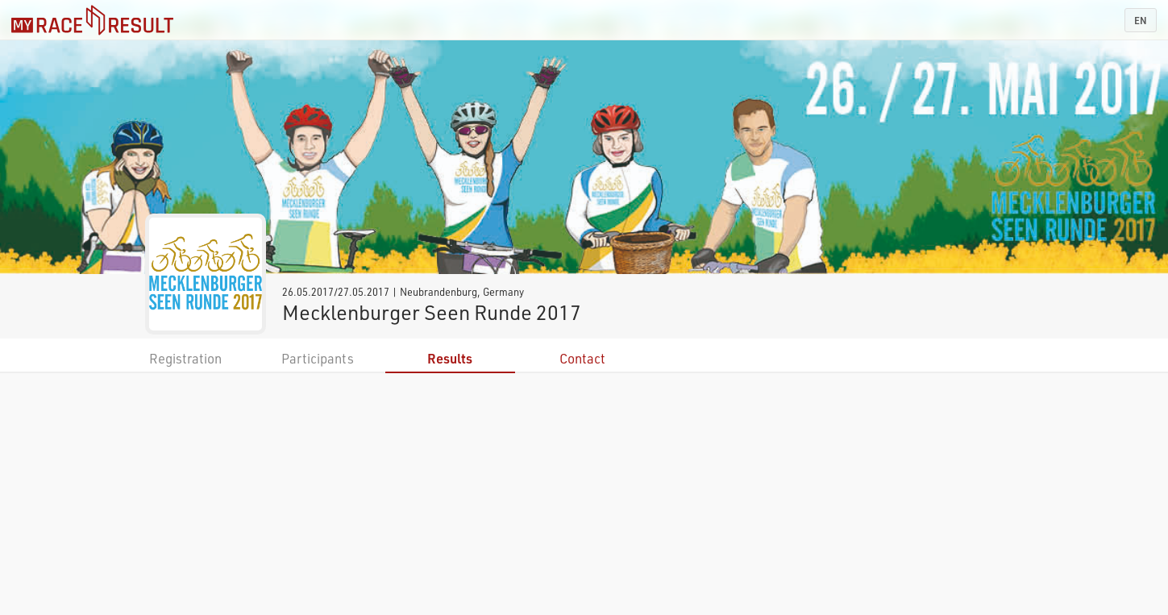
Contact (582, 358)
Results (449, 358)
